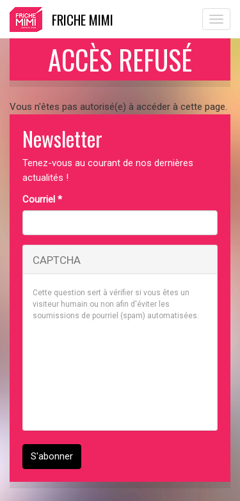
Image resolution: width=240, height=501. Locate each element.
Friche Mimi (82, 19)
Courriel (42, 199)
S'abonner (52, 456)
